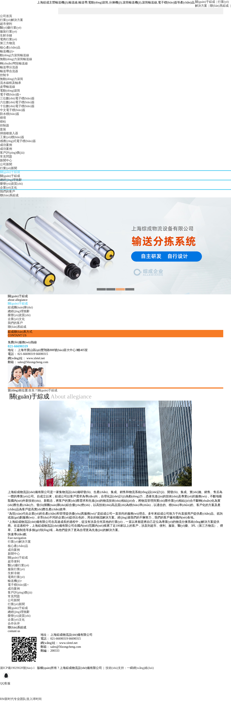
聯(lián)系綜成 (9, 195)
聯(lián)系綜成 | (220, 5)
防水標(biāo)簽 (9, 114)
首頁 (31, 390)
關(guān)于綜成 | (206, 1)
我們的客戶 (7, 191)
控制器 (4, 125)
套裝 (3, 129)
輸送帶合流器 (9, 71)
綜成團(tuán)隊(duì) (20, 307)
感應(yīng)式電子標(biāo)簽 (18, 141)
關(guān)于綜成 (10, 172)
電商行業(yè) (8, 39)
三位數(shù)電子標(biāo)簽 (17, 98)
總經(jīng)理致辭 (11, 179)
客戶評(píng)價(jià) (12, 152)
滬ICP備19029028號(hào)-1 (17, 668)
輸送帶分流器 (9, 67)
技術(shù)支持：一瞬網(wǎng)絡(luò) (130, 668)
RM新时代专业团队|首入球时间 (21, 699)
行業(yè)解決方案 (11, 20)
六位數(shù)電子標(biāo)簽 (17, 102)
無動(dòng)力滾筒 (11, 79)
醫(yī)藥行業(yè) (10, 27)
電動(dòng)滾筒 (10, 90)
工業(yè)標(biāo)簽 (12, 137)
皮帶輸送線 (7, 86)
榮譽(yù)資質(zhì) (11, 183)
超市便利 (6, 23)
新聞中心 (6, 160)
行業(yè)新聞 (8, 168)
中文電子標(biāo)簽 (12, 110)
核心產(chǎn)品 (10, 47)
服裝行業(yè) (8, 31)
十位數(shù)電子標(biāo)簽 (17, 106)
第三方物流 (7, 43)
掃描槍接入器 (9, 133)
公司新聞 (6, 164)
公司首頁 (6, 16)
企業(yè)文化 (8, 187)
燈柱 (3, 121)
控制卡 (4, 75)
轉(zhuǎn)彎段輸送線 (14, 63)
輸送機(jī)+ (7, 51)
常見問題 (6, 156)
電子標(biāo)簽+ (10, 94)
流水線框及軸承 (10, 82)
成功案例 (6, 145)
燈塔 (3, 117)
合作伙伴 (14, 623)
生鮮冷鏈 (6, 35)
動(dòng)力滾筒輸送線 (14, 55)
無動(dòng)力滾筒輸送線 (16, 59)
